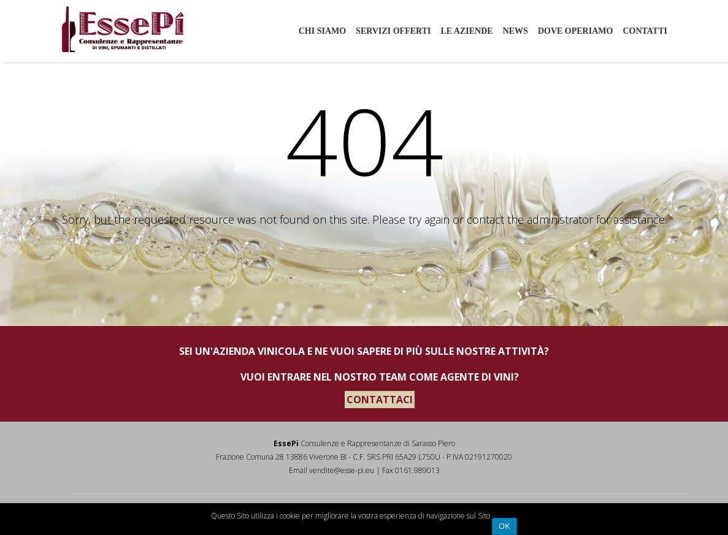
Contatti (645, 31)
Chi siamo (322, 31)
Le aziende (466, 31)
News (515, 31)
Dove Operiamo (575, 31)
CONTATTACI (380, 399)
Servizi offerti (393, 31)
